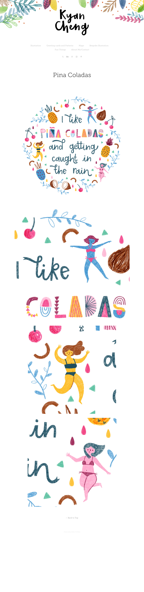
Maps (81, 45)
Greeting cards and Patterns (59, 45)
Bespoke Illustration (99, 45)
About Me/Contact (80, 50)
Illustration (35, 45)
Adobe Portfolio (75, 532)
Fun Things (60, 50)
